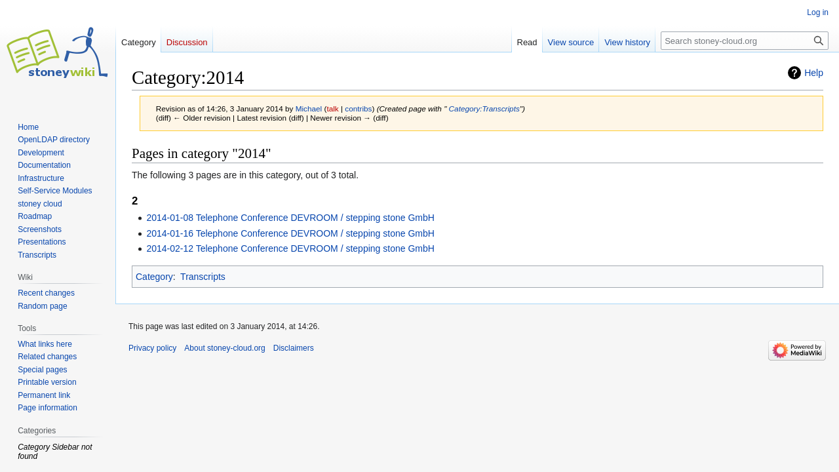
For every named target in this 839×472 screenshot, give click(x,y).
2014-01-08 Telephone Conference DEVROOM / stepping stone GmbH (290, 217)
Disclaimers (293, 348)
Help (813, 73)
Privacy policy (152, 348)
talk (332, 108)
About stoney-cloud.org (224, 348)
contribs (358, 108)
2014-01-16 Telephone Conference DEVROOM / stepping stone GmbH (290, 233)
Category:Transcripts (484, 108)
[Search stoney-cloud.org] (745, 40)
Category (154, 276)
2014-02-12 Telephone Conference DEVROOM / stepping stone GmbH (290, 248)
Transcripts (202, 276)
